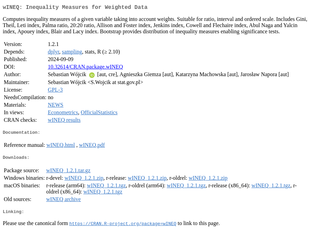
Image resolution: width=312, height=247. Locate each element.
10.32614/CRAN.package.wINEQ (85, 68)
